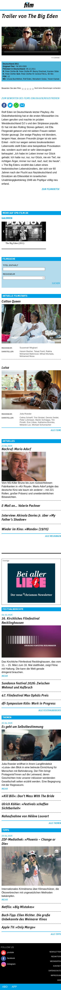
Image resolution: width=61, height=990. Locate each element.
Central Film (40, 74)
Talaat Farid (39, 351)
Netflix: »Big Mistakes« (18, 907)
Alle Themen (55, 823)
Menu (4, 5)
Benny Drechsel (39, 71)
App (14, 986)
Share (16, 105)
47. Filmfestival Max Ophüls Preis (25, 695)
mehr (5, 676)
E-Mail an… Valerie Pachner (21, 506)
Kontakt (57, 966)
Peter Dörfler (10, 71)
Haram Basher (26, 351)
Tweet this (10, 105)
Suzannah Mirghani (28, 348)
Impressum (56, 975)
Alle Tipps (56, 934)
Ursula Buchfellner (14, 79)
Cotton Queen (11, 301)
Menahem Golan (39, 79)
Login (50, 5)
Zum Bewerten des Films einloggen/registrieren (30, 98)
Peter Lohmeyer (27, 420)
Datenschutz (55, 971)
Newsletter (55, 952)
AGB (59, 980)
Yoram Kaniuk (53, 79)
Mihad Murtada (46, 354)
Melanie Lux (25, 425)
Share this (4, 105)
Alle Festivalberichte (50, 710)
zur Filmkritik (50, 189)
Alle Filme (56, 430)
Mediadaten (55, 961)
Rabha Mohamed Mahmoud (36, 352)
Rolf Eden (27, 79)
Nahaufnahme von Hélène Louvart (25, 816)
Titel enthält (10, 265)
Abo (5, 986)
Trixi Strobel (39, 417)
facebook (11, 958)
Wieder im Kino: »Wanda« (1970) (25, 529)
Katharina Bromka (46, 422)
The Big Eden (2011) (15, 243)
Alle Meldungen (53, 536)
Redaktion (56, 956)
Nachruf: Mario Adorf (16, 449)
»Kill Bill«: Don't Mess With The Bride (28, 796)
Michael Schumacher (41, 425)
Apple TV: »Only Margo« (18, 927)
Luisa (5, 367)
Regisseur (9, 274)
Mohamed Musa (27, 356)
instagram (11, 964)
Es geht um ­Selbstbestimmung (22, 727)
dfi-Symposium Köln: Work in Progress (28, 703)
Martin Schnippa (42, 420)
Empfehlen (22, 105)
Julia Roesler (26, 414)
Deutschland (8, 64)
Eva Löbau (32, 422)
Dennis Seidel (52, 417)
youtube (10, 952)
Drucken (28, 105)
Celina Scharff (26, 417)
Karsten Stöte (53, 71)
